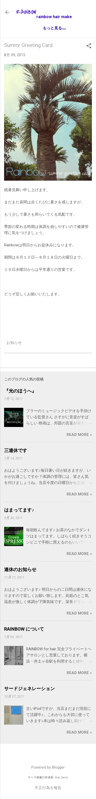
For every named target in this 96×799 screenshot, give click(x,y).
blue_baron (61, 777)
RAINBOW (26, 12)
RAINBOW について (24, 629)
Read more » (79, 434)
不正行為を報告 (48, 787)
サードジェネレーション (29, 688)
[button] (89, 46)
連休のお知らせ (20, 569)
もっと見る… (54, 27)
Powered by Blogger (48, 767)
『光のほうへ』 (20, 390)
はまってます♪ (19, 510)
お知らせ (14, 342)
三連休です (15, 450)
